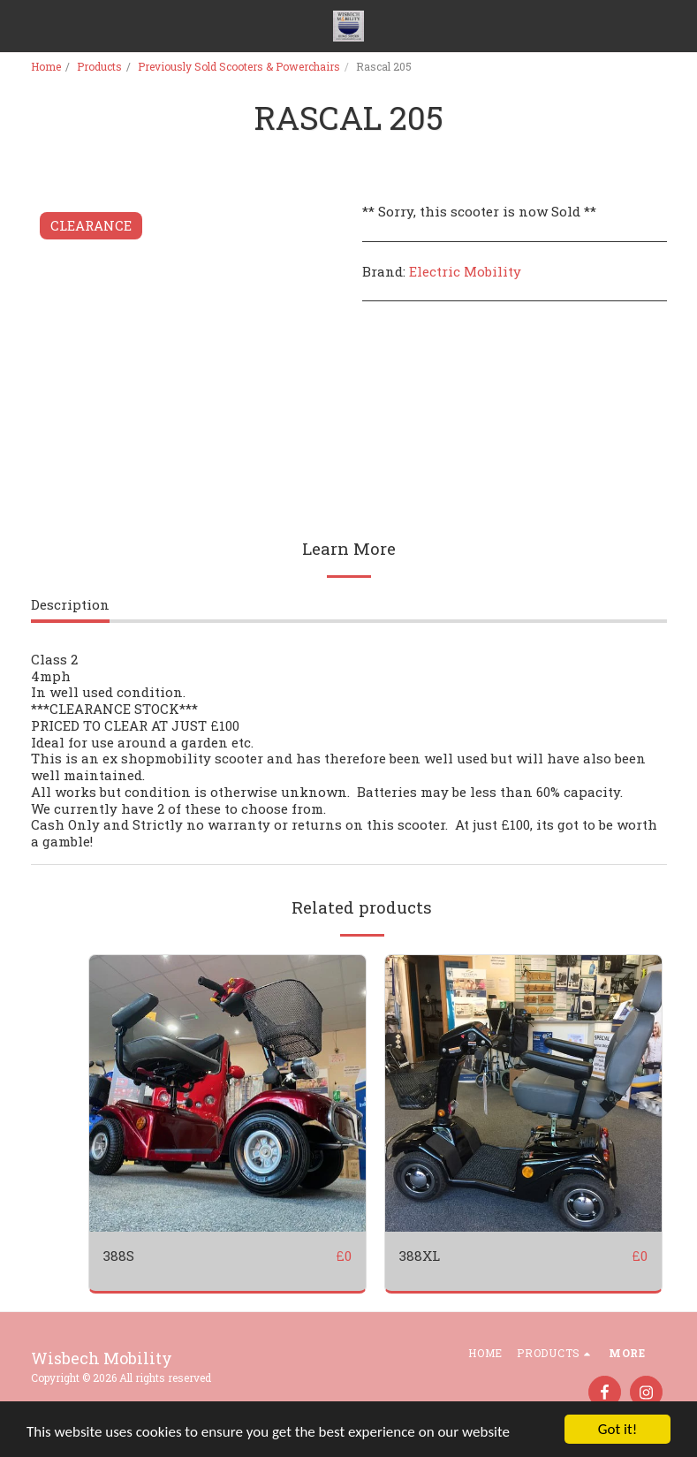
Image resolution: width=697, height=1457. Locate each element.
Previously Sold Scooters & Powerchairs (239, 66)
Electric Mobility (465, 271)
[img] (227, 1093)
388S (118, 1255)
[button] (19, 25)
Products (99, 66)
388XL (419, 1255)
